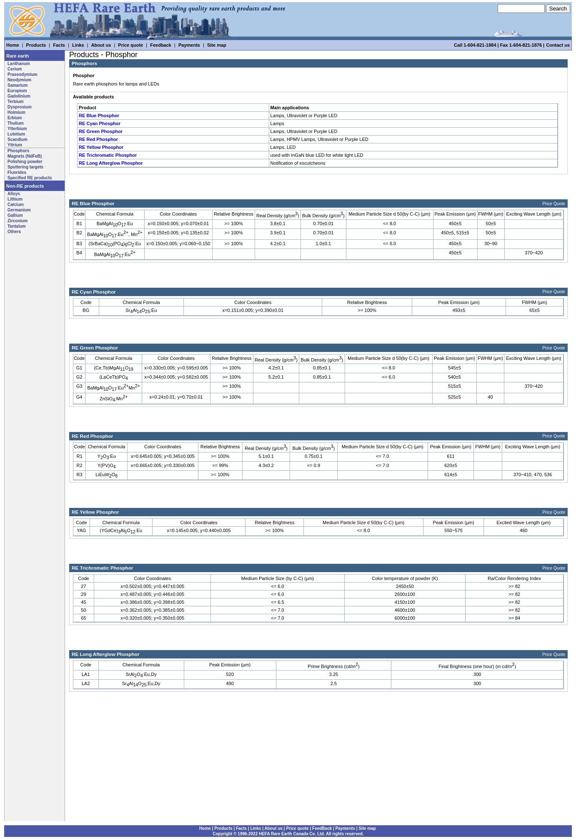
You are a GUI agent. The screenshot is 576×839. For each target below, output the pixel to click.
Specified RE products (30, 178)
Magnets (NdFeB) (25, 156)
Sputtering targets (25, 167)
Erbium (15, 118)
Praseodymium (23, 74)
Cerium (15, 69)
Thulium (16, 123)
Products (36, 45)
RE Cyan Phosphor (99, 123)
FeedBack (322, 828)
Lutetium (16, 134)
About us (101, 45)
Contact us (558, 45)
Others (14, 231)
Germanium (19, 210)
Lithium (15, 199)
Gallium (15, 215)
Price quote (130, 45)
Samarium (18, 85)
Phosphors (18, 150)
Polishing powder (25, 161)
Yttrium (15, 145)
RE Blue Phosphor (99, 115)
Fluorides (17, 172)
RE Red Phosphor (98, 139)
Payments (189, 45)
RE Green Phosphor (101, 131)
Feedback (160, 45)
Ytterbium (17, 128)
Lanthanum (19, 63)
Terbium (16, 101)
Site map (216, 45)
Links (78, 45)
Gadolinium (19, 96)
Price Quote (553, 203)
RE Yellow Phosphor (101, 147)
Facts (59, 45)
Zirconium (18, 221)
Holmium (16, 112)
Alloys (14, 193)
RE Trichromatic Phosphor (108, 155)
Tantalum (17, 226)
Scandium (18, 139)
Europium (17, 90)
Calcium (16, 204)
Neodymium (19, 80)
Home (12, 45)
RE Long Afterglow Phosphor (111, 163)
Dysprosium (20, 107)
